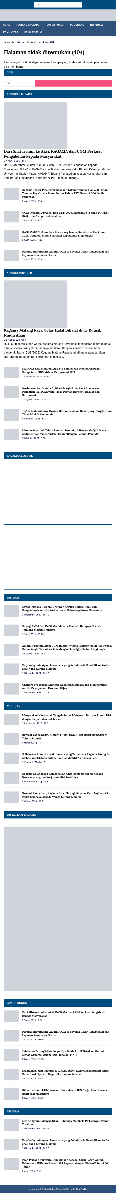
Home (6, 25)
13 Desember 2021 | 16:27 (35, 673)
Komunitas (10, 32)
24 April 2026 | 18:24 (33, 201)
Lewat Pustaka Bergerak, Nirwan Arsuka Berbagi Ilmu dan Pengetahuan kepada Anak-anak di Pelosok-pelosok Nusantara (62, 608)
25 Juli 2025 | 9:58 (31, 1171)
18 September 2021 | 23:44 (36, 376)
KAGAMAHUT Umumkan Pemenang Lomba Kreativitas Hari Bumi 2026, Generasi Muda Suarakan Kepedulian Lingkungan (64, 233)
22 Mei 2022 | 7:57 (15, 340)
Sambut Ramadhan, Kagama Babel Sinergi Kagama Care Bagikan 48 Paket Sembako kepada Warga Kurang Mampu (65, 794)
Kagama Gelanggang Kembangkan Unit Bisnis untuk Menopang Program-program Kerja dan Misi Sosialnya (62, 775)
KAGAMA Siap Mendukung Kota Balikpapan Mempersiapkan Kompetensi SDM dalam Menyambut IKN (61, 370)
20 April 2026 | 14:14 (33, 1078)
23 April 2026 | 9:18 (32, 240)
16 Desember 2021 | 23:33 (35, 692)
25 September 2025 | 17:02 (36, 723)
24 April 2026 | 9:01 (32, 220)
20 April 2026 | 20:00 (33, 1059)
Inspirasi (96, 25)
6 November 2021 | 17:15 (35, 418)
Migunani (77, 25)
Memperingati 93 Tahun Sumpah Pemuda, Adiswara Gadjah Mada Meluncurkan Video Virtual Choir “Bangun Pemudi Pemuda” (64, 432)
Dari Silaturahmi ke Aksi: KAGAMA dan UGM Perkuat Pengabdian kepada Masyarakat (53, 154)
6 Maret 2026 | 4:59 (32, 742)
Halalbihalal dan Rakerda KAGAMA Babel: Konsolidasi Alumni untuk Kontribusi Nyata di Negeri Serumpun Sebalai (65, 1072)
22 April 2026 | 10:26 (33, 634)
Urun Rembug (33, 32)
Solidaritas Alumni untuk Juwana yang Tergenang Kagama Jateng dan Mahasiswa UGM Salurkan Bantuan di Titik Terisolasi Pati (66, 756)
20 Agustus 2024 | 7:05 (33, 653)
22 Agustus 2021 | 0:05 (33, 399)
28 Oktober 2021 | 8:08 (33, 438)
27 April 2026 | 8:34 (16, 161)
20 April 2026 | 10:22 (33, 1098)
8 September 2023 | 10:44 (35, 781)
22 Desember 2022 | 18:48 (35, 1128)
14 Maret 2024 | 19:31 (33, 801)
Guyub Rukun (55, 25)
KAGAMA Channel (20, 455)
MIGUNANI (14, 706)
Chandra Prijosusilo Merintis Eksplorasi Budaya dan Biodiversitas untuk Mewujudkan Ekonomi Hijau (64, 686)
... (78, 178)
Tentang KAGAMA (27, 25)
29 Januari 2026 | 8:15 (33, 762)
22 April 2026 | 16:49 (33, 259)
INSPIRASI (14, 597)
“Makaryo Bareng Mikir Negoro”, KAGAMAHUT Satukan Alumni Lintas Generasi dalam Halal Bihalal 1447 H (63, 1052)
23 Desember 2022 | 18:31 (35, 614)
